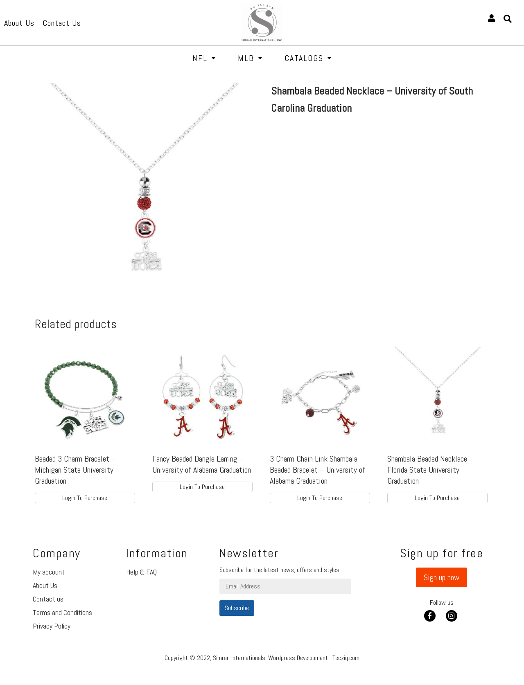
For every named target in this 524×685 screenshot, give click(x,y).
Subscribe (237, 608)
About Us (45, 585)
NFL (204, 58)
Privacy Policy (51, 626)
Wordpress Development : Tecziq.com (313, 657)
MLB (250, 58)
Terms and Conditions (62, 612)
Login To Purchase (84, 497)
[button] (441, 577)
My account (49, 572)
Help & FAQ (141, 572)
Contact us (48, 599)
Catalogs (308, 58)
